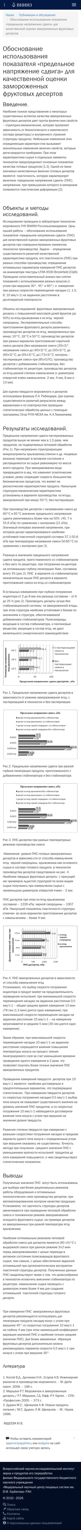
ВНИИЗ (22, 4)
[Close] (74, 1438)
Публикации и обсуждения (37, 15)
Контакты (11, 1514)
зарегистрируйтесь (19, 1443)
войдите (43, 1443)
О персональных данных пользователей (32, 1523)
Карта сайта (13, 1518)
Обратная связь (16, 1509)
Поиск (9, 1505)
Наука (10, 15)
